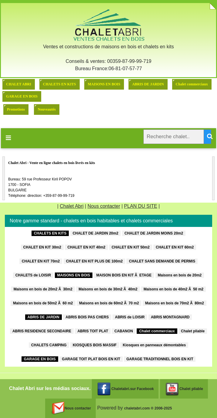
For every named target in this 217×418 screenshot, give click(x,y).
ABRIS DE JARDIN (148, 84)
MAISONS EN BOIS (104, 84)
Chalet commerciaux (192, 84)
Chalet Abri (71, 206)
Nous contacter (104, 206)
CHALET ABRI (18, 84)
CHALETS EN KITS (59, 84)
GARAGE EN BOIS (22, 96)
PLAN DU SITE (140, 206)
